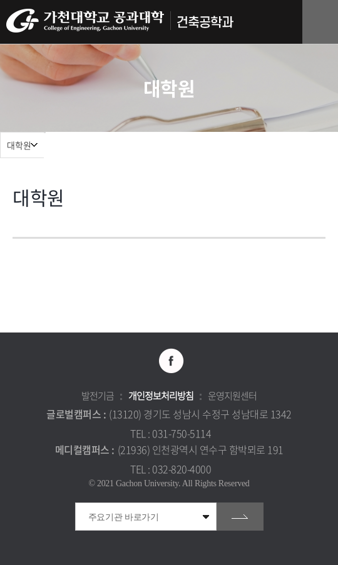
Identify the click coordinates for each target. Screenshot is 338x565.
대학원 (19, 145)
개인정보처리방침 (160, 395)
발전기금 (97, 395)
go (240, 516)
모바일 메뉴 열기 (322, 22)
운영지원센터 (232, 395)
